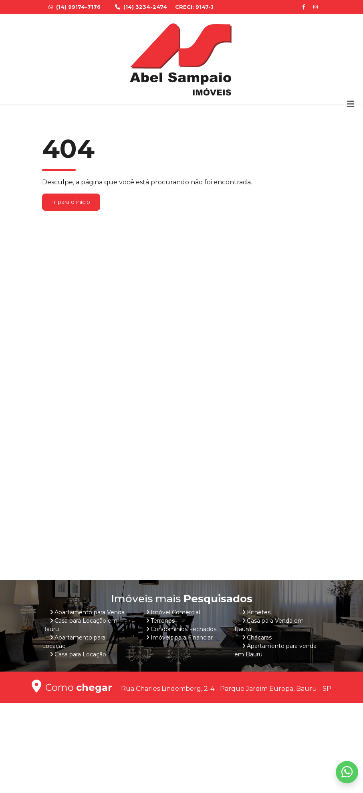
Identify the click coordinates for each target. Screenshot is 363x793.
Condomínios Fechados (183, 629)
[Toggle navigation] (350, 104)
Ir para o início (71, 202)
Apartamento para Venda (89, 612)
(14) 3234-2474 (142, 7)
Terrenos (163, 620)
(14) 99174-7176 (75, 7)
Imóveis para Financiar (182, 637)
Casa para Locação (80, 654)
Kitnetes (258, 612)
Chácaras (259, 637)
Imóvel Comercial (175, 612)
